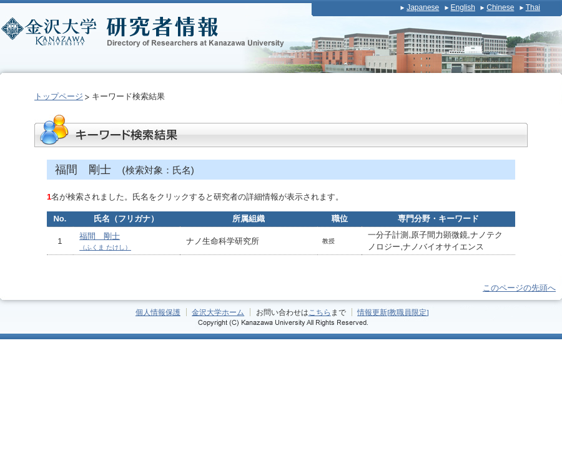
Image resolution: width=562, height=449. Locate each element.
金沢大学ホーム (218, 312)
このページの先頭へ (519, 287)
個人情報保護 (158, 312)
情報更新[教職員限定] (393, 312)
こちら (319, 312)
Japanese (423, 7)
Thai (533, 7)
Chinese (500, 7)
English (463, 7)
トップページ (58, 96)
